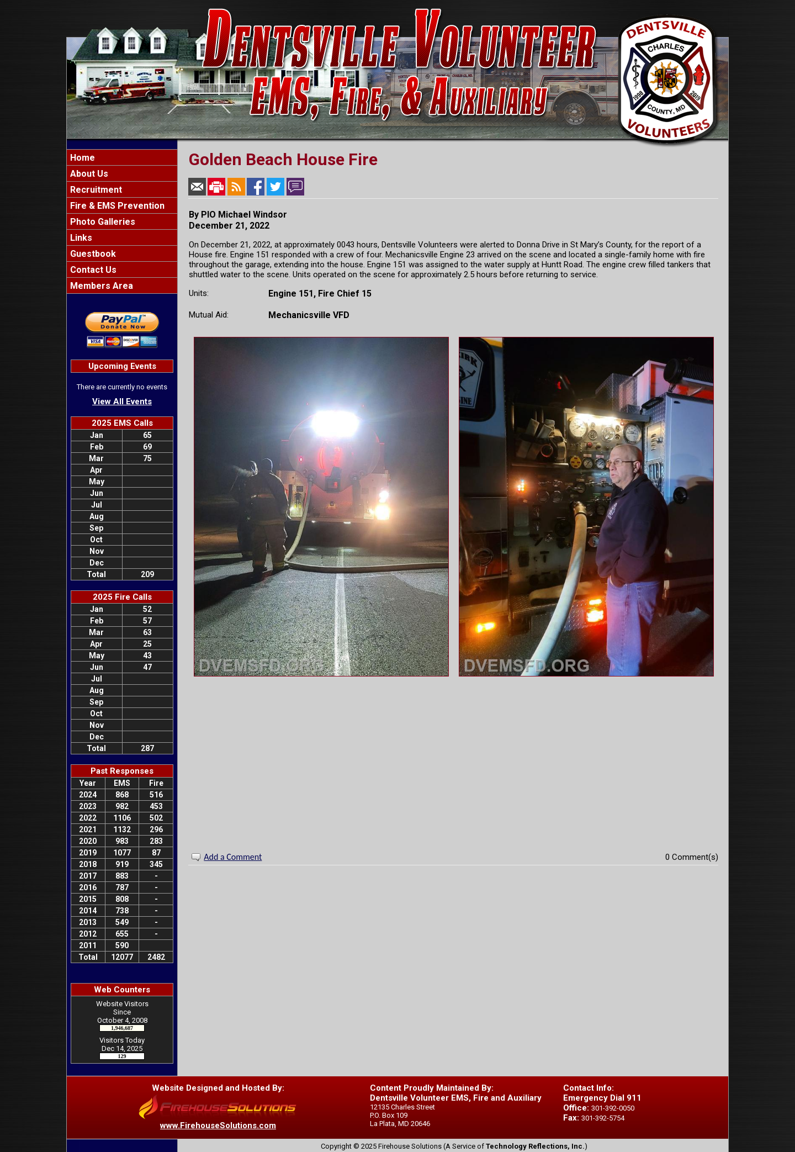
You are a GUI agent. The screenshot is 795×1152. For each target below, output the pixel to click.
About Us (88, 173)
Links (80, 237)
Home (81, 157)
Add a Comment (233, 857)
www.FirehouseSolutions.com (218, 1125)
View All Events (122, 401)
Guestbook (92, 254)
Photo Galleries (101, 221)
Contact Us (92, 270)
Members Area (100, 286)
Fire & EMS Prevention (116, 205)
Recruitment (95, 189)
